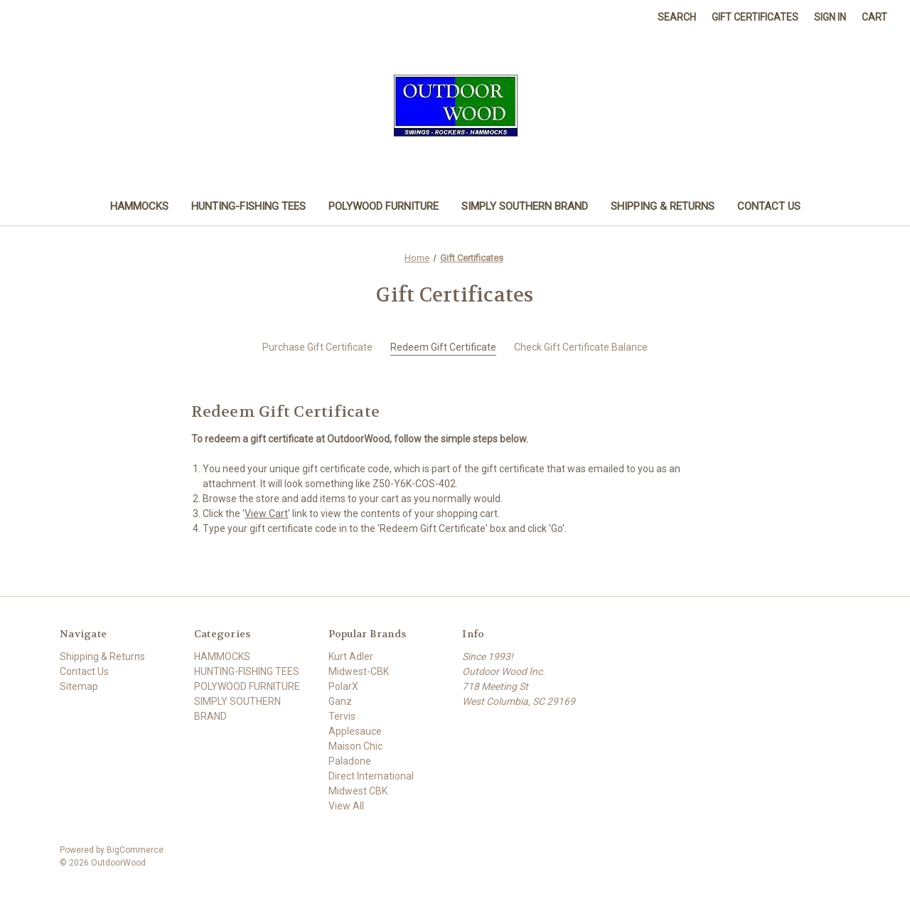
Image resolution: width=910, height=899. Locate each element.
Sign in (830, 17)
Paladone (349, 761)
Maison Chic (355, 746)
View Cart (266, 513)
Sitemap (79, 686)
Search (677, 17)
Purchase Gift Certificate (317, 347)
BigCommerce (135, 850)
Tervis (341, 716)
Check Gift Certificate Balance (581, 347)
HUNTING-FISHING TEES (248, 206)
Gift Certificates (755, 17)
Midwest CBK (357, 791)
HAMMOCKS (139, 206)
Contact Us (769, 206)
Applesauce (355, 731)
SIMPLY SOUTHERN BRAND (524, 206)
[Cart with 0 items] (874, 17)
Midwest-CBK (358, 671)
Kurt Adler (350, 656)
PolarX (343, 686)
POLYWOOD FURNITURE (383, 206)
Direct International (371, 776)
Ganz (340, 701)
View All (346, 806)
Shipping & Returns (662, 206)
